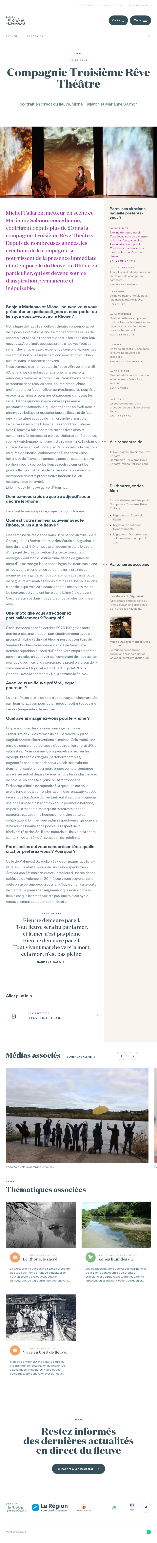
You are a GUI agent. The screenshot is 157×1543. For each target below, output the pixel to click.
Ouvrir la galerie (81, 1057)
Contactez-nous (140, 5)
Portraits (35, 36)
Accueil (12, 36)
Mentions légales (16, 1532)
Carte (118, 20)
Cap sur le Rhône (114, 5)
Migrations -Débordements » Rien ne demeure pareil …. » (131, 538)
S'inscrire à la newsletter (78, 1469)
